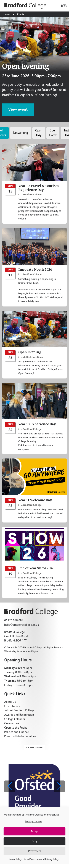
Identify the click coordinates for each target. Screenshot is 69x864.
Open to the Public (15, 727)
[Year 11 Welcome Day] (34, 490)
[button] (59, 786)
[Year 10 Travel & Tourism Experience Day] (34, 184)
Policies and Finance (16, 732)
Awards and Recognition (19, 715)
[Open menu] (63, 5)
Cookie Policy (15, 859)
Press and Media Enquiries (20, 736)
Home (7, 14)
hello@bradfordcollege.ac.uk (21, 625)
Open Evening (25, 66)
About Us (10, 702)
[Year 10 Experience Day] (34, 419)
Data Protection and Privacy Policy (41, 859)
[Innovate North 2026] (34, 267)
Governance (11, 723)
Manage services (33, 821)
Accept (34, 831)
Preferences (34, 851)
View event (18, 110)
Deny (34, 841)
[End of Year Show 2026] (34, 563)
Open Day (38, 133)
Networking (20, 133)
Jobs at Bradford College (19, 710)
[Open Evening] (34, 345)
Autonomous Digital (27, 651)
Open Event (53, 133)
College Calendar (14, 719)
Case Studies (12, 706)
